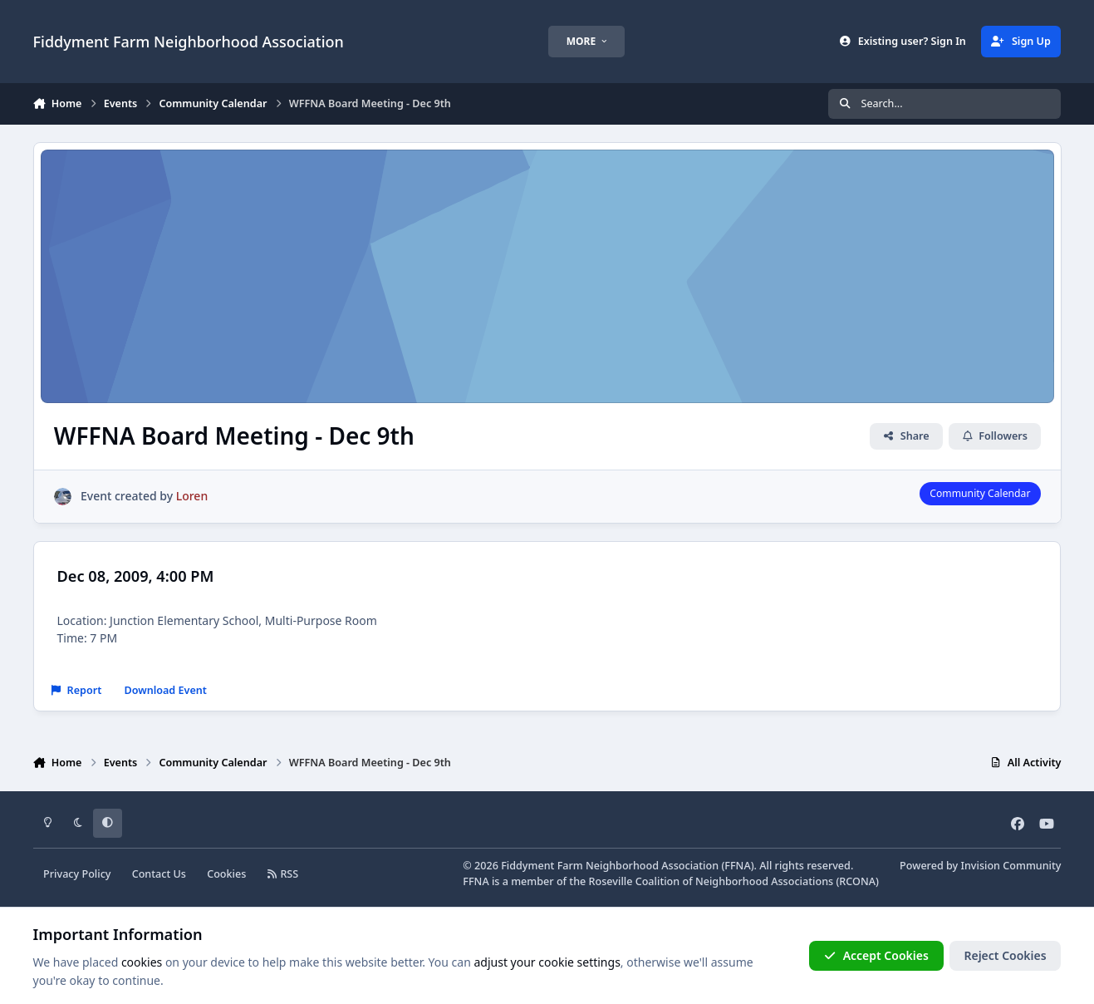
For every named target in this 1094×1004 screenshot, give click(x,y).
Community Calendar (980, 493)
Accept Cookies (876, 955)
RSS (283, 874)
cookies (141, 962)
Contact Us (159, 874)
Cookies (226, 874)
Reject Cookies (1005, 955)
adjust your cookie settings (546, 962)
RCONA (857, 881)
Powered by (980, 866)
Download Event (165, 690)
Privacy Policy (76, 874)
